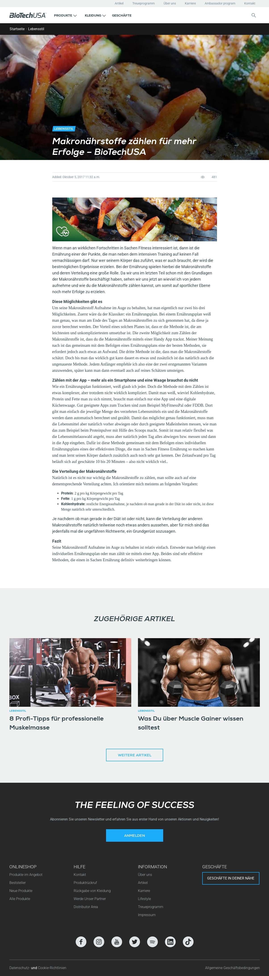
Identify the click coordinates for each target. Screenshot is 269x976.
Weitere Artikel (134, 755)
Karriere (190, 3)
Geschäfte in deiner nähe (230, 878)
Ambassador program (220, 3)
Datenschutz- (20, 968)
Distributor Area (86, 907)
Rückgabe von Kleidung (92, 891)
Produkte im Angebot (25, 875)
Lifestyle (144, 899)
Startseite (17, 29)
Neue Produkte (20, 891)
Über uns (170, 3)
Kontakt (249, 3)
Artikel (119, 3)
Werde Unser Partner (90, 899)
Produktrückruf (85, 883)
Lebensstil (36, 29)
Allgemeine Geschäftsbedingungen (232, 968)
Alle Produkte (19, 899)
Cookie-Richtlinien (52, 968)
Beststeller (17, 883)
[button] (65, 15)
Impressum (147, 915)
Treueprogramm (143, 3)
